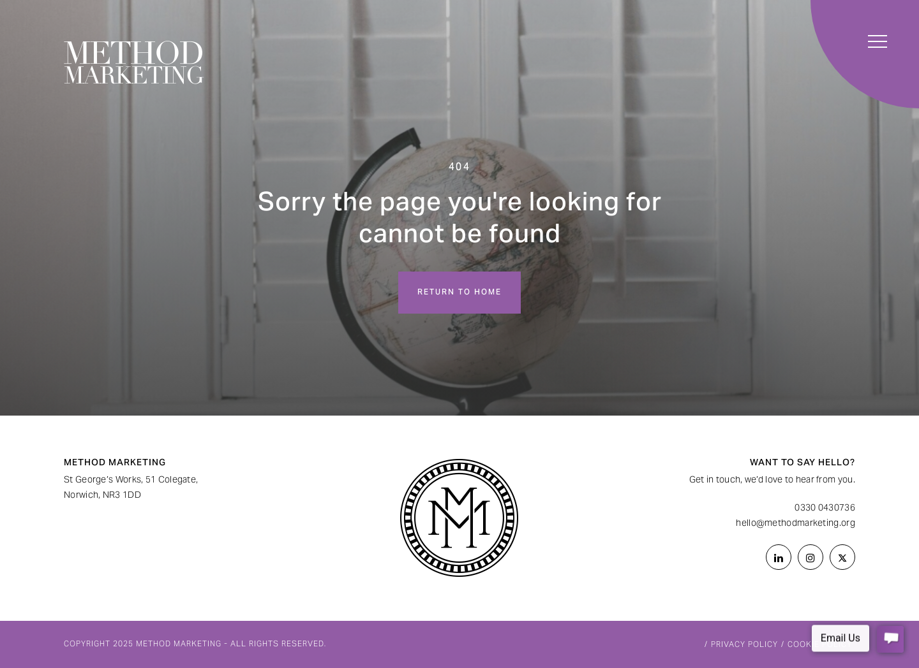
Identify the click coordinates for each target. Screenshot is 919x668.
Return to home (459, 292)
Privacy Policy (744, 645)
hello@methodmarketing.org (795, 524)
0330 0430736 (825, 508)
